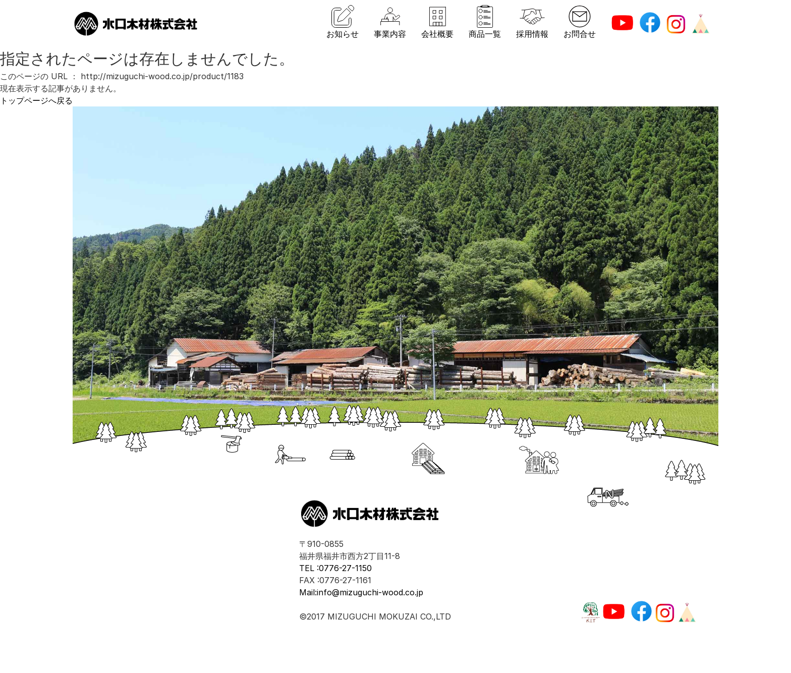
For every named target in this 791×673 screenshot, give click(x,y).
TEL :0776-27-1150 (335, 568)
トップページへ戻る (36, 100)
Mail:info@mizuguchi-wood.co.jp (361, 592)
